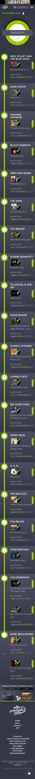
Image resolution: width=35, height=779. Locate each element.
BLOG (17, 723)
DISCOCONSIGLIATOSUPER (18, 739)
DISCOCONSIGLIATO (17, 741)
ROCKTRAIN (17, 751)
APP (17, 728)
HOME (17, 721)
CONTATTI (17, 726)
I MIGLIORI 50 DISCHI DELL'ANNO (17, 744)
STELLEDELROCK (17, 748)
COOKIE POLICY (17, 765)
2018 (13, 13)
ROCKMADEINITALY (17, 753)
